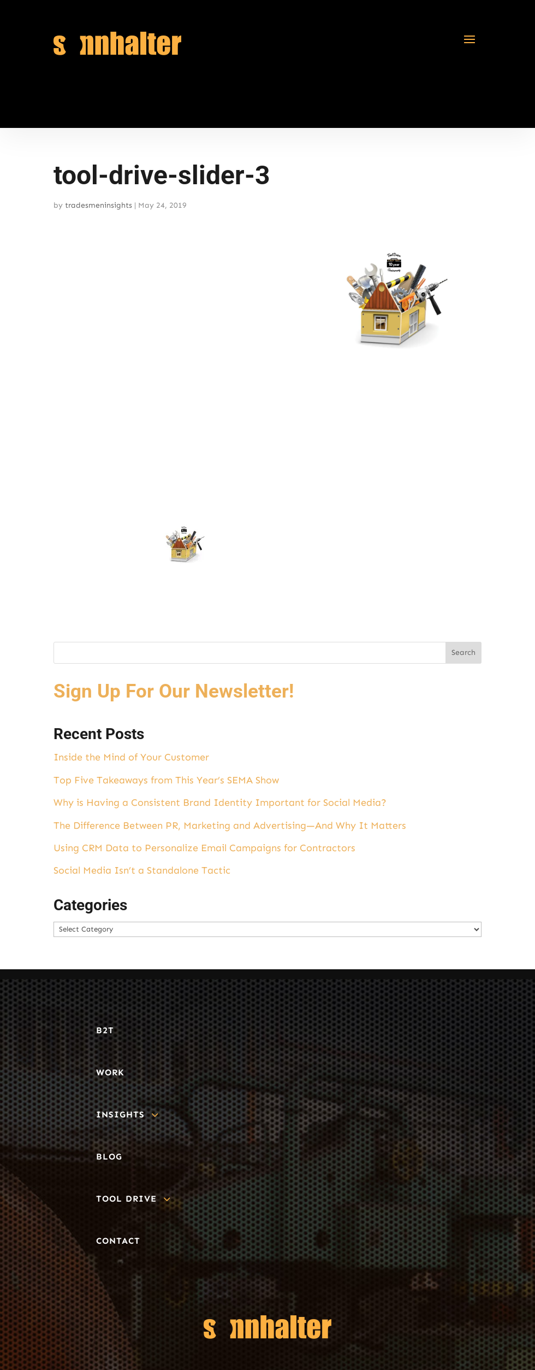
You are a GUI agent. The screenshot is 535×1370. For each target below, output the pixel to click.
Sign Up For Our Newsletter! (174, 691)
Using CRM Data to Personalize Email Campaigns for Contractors (204, 848)
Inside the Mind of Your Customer (131, 757)
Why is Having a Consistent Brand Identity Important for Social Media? (220, 803)
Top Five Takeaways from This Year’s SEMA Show (166, 780)
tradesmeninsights (98, 205)
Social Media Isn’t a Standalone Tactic (142, 870)
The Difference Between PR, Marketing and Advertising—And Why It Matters (230, 825)
